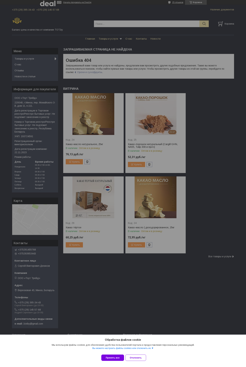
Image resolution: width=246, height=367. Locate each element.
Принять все (113, 357)
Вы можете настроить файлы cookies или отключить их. (121, 350)
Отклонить (138, 357)
